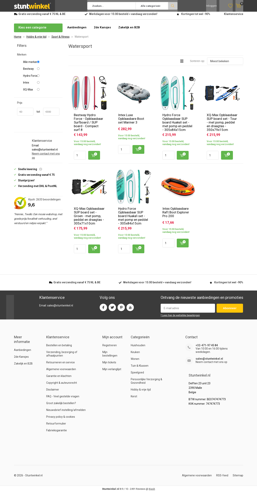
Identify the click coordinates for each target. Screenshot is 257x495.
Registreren (109, 348)
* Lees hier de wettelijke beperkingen (180, 318)
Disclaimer (52, 392)
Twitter (112, 309)
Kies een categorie (32, 30)
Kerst (134, 399)
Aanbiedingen (77, 30)
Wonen (135, 361)
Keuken (135, 355)
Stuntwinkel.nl (34, 478)
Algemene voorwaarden (61, 372)
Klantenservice (233, 16)
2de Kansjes (103, 30)
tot (38, 114)
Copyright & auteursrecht (61, 385)
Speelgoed (137, 375)
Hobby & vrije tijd (141, 392)
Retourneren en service (60, 365)
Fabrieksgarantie (56, 433)
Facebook (103, 309)
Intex (41, 85)
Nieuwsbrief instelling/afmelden (66, 412)
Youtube (130, 309)
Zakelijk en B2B (131, 30)
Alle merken (41, 64)
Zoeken (173, 6)
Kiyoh (152, 491)
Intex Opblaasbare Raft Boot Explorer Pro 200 (175, 215)
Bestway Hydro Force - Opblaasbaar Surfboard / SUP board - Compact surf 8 (88, 125)
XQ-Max (41, 92)
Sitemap (238, 478)
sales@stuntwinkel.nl (209, 361)
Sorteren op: (197, 63)
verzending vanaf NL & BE (41, 16)
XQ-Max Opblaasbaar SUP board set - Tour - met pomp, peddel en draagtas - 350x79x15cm (222, 125)
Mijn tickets (109, 365)
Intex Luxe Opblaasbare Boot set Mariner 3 (131, 121)
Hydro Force (41, 78)
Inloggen (211, 6)
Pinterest (121, 309)
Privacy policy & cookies (60, 419)
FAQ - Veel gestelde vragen (62, 399)
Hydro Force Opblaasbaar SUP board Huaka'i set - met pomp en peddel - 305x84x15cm (177, 125)
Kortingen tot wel (195, 16)
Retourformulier (56, 426)
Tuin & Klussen (139, 368)
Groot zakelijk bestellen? (61, 406)
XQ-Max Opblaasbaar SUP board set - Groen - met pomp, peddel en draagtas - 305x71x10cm (89, 219)
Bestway (41, 71)
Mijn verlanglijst (111, 372)
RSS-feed (222, 478)
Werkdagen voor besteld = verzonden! (123, 16)
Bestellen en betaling (59, 348)
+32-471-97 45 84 (207, 348)
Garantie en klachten (58, 378)
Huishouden (138, 348)
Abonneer (230, 311)
